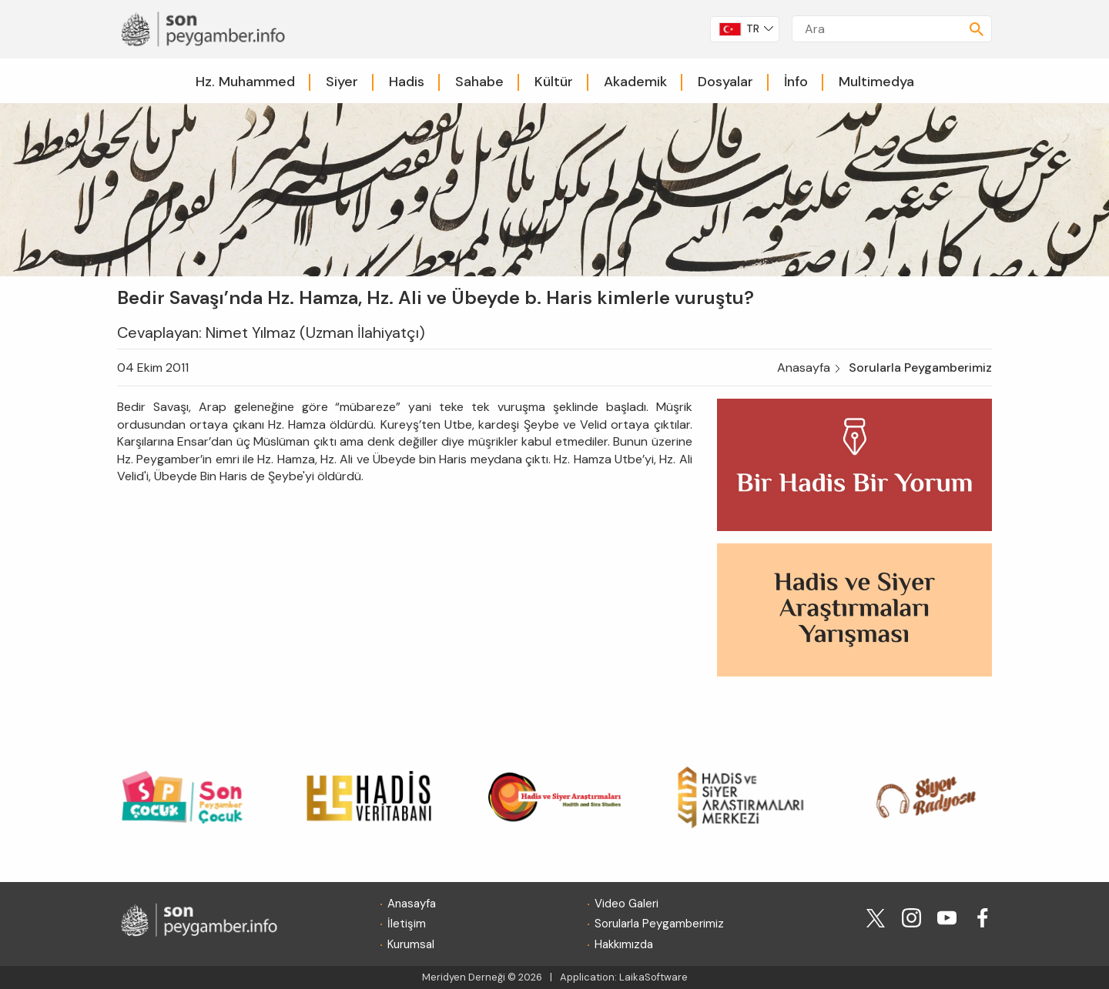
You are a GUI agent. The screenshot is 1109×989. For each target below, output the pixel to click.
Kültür (553, 81)
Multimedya (876, 81)
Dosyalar (725, 81)
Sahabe (479, 81)
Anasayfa (803, 367)
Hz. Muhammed (245, 81)
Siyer (342, 81)
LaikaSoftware (653, 977)
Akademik (635, 81)
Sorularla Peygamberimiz (920, 367)
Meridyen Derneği (463, 977)
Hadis (406, 81)
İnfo (796, 81)
